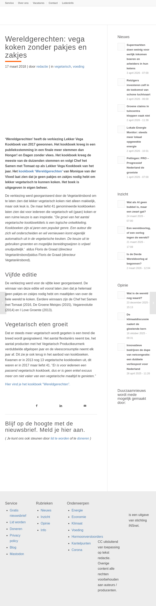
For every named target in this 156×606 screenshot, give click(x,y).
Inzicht (45, 517)
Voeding (77, 530)
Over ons (23, 3)
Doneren (16, 529)
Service (9, 3)
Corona (77, 550)
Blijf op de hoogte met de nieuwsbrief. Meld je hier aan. (45, 426)
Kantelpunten (81, 543)
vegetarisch (62, 66)
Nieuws (46, 510)
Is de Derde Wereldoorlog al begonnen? (137, 259)
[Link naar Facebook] (37, 405)
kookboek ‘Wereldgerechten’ (41, 171)
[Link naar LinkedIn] (61, 405)
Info (43, 530)
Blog (13, 547)
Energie (77, 510)
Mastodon (17, 554)
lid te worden (60, 438)
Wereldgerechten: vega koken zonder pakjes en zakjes (46, 47)
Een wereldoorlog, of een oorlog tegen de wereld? (139, 233)
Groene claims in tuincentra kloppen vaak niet (138, 111)
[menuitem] (10, 3)
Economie (79, 517)
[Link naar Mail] (85, 405)
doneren (83, 438)
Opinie (45, 523)
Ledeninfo (68, 3)
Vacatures (38, 3)
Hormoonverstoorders (87, 536)
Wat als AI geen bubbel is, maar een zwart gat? (137, 207)
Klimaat (77, 523)
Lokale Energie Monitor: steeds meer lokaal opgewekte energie (137, 137)
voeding (78, 66)
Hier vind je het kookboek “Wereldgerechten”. (37, 384)
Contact (53, 3)
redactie (42, 66)
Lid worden (18, 522)
